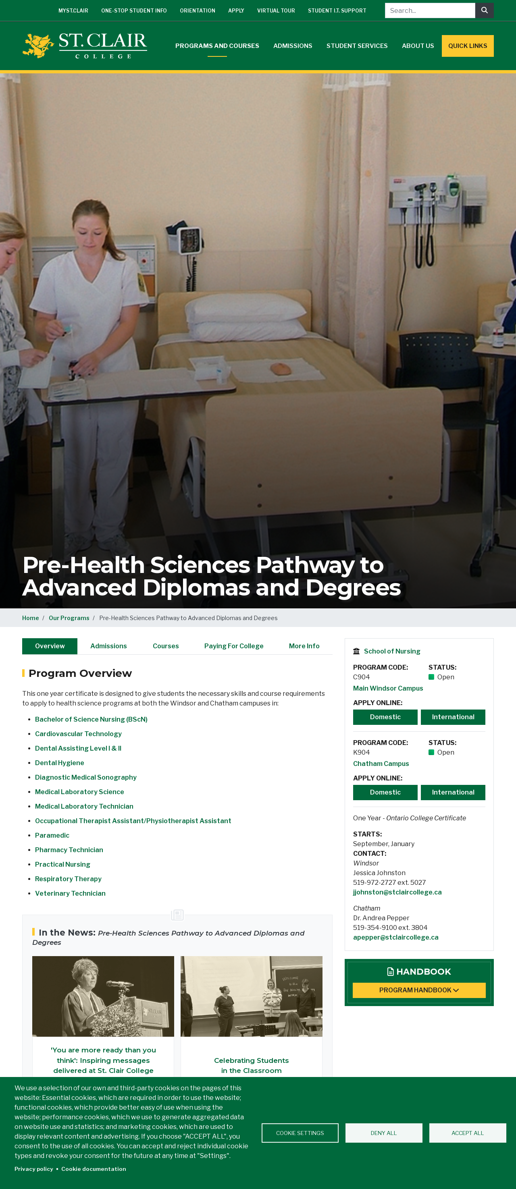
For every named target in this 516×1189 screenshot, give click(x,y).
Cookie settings (300, 1133)
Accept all (468, 1133)
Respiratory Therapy (68, 879)
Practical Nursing (62, 864)
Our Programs (69, 617)
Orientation (197, 11)
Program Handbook (419, 990)
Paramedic (52, 835)
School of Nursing (392, 651)
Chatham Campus (381, 764)
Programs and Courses (217, 46)
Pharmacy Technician (69, 850)
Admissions (292, 46)
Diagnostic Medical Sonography (86, 777)
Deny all (384, 1133)
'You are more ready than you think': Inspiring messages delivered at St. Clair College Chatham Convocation (103, 1065)
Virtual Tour (276, 11)
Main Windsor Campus (388, 688)
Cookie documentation (93, 1169)
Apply (236, 11)
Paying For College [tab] (234, 646)
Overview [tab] (50, 646)
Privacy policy (34, 1169)
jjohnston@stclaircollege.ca (397, 892)
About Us (418, 46)
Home (30, 617)
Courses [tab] (166, 646)
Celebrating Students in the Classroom (251, 1065)
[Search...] (430, 10)
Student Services (357, 46)
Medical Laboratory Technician (84, 806)
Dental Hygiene (59, 763)
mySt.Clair (73, 11)
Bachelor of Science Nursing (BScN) (91, 719)
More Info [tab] (304, 646)
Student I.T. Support (337, 11)
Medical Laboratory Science (79, 792)
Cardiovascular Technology (78, 734)
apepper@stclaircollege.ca (396, 937)
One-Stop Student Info (134, 11)
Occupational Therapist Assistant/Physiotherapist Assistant (133, 821)
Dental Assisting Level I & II (78, 748)
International (453, 717)
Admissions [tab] (108, 646)
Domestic (385, 717)
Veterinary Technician (70, 893)
